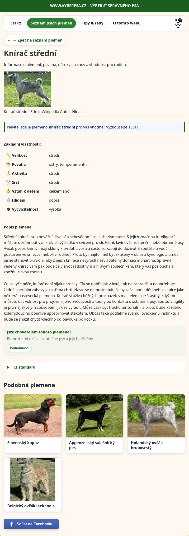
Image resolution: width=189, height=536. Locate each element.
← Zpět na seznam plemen (37, 40)
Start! (15, 23)
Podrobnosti (19, 348)
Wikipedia (50, 111)
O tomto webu (127, 23)
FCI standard (23, 367)
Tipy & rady (93, 23)
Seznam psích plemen (51, 23)
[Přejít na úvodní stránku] (178, 23)
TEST (132, 127)
